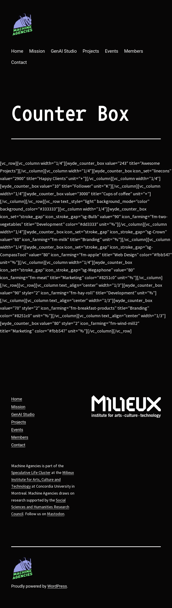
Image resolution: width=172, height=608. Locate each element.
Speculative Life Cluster (30, 472)
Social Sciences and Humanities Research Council (40, 506)
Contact (19, 62)
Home (17, 51)
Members (133, 51)
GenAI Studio (64, 51)
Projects (91, 51)
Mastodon (55, 513)
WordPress (57, 586)
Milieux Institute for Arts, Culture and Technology (42, 479)
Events (111, 51)
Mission (37, 51)
